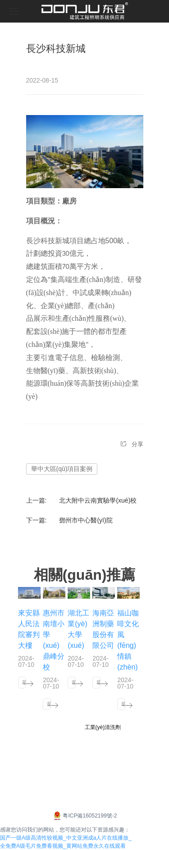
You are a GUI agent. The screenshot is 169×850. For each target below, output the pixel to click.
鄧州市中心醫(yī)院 (85, 520)
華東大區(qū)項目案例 (24, 683)
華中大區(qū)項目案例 (62, 468)
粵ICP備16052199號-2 (84, 815)
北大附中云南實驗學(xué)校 (98, 500)
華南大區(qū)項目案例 (49, 705)
